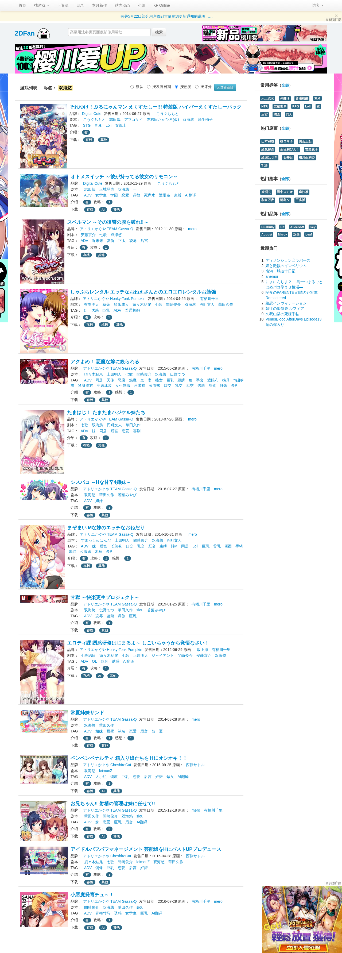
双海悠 (188, 119)
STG (87, 125)
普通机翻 (132, 310)
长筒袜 (154, 385)
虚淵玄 (266, 192)
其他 (103, 140)
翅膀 (181, 380)
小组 (141, 5)
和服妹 (85, 551)
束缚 (177, 195)
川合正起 (305, 141)
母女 (170, 776)
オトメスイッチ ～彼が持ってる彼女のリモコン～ (124, 176)
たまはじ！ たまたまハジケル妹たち (106, 412)
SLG (317, 98)
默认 (136, 86)
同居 (99, 380)
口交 (167, 385)
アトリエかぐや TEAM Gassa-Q (106, 229)
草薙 (106, 304)
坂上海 (202, 649)
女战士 (120, 125)
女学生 (101, 195)
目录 (80, 5)
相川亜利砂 (307, 157)
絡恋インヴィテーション (286, 303)
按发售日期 (159, 86)
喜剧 (137, 431)
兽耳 (98, 125)
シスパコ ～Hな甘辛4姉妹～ (101, 482)
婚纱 (72, 551)
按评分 (203, 86)
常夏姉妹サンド (87, 712)
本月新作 (99, 5)
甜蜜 (212, 385)
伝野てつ (177, 374)
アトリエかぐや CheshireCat (107, 765)
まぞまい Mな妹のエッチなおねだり (106, 527)
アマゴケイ (133, 119)
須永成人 (121, 304)
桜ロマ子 (286, 141)
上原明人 (114, 374)
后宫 (144, 240)
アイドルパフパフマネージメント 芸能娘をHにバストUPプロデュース (146, 849)
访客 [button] (317, 5)
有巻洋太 (91, 304)
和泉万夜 (267, 200)
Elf (282, 227)
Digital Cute (91, 113)
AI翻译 (190, 195)
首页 (22, 5)
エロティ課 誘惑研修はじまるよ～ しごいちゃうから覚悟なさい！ (138, 643)
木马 (98, 551)
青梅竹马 (102, 913)
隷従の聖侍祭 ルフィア (285, 308)
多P (234, 385)
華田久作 (225, 304)
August (266, 234)
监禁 (110, 616)
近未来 (97, 240)
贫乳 (217, 546)
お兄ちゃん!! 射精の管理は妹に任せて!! (113, 803)
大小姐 (101, 776)
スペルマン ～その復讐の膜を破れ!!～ (108, 222)
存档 (89, 140)
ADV (88, 195)
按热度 (183, 86)
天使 (110, 380)
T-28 (264, 165)
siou (140, 610)
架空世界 (280, 106)
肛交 (190, 385)
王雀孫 (300, 200)
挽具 (226, 380)
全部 (285, 85)
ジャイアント (162, 655)
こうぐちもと (167, 113)
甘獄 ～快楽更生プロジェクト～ (105, 597)
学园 (114, 195)
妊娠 (223, 385)
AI (103, 209)
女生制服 (122, 385)
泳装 (121, 731)
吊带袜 (139, 385)
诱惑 (95, 310)
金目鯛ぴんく (289, 149)
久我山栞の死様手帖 (282, 314)
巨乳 (106, 310)
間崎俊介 (173, 304)
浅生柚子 (205, 119)
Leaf (308, 234)
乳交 (178, 385)
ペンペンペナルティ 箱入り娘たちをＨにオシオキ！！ (129, 758)
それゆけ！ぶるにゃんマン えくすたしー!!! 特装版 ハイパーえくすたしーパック (155, 107)
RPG (295, 106)
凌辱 (133, 240)
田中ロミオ (285, 192)
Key (313, 227)
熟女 (159, 380)
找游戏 (41, 5)
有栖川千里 (209, 298)
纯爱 (277, 114)
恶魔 (121, 380)
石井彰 (288, 157)
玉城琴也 (106, 189)
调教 (136, 195)
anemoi (272, 276)
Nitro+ (282, 234)
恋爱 (125, 195)
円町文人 (207, 304)
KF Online (161, 5)
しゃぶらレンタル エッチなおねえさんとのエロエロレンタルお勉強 (143, 292)
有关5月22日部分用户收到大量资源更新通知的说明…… (167, 16)
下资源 (62, 5)
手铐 (239, 546)
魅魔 (133, 380)
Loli (108, 125)
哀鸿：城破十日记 (281, 271)
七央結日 (88, 655)
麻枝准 (303, 192)
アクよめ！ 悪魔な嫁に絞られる (105, 361)
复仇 (110, 240)
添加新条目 (225, 87)
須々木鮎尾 (142, 304)
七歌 (103, 235)
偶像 (99, 868)
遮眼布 (164, 195)
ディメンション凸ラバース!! (289, 260)
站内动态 (122, 5)
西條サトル (195, 765)
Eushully (267, 227)
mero (192, 229)
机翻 (104, 325)
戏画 (296, 234)
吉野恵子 (311, 149)
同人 (289, 114)
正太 (122, 240)
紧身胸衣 (85, 385)
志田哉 (115, 119)
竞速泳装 (104, 385)
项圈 (228, 546)
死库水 (149, 195)
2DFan (25, 33)
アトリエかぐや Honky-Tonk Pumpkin (114, 298)
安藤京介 (88, 235)
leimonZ (105, 771)
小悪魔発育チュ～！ (92, 894)
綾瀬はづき (269, 157)
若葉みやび (127, 495)
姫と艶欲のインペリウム (286, 266)
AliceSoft (297, 227)
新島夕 (285, 200)
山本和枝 (267, 141)
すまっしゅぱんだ (96, 540)
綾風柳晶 (267, 149)
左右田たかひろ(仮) (163, 119)
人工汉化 (267, 98)
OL (94, 661)
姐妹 (99, 501)
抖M (174, 546)
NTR (264, 106)
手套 (200, 380)
